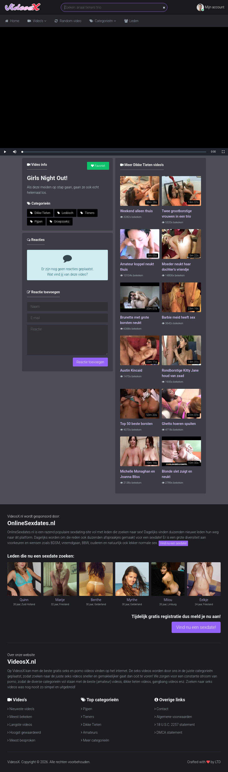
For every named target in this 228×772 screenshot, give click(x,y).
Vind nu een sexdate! (173, 543)
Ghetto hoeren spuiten (179, 424)
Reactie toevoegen (90, 362)
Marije (60, 600)
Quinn (24, 600)
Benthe (96, 600)
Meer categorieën (95, 740)
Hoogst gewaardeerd (24, 732)
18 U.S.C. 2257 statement (174, 724)
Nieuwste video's (20, 709)
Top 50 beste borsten (136, 424)
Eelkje (204, 600)
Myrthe (132, 600)
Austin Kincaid (131, 370)
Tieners (87, 213)
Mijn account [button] (210, 7)
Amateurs (89, 732)
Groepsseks (59, 221)
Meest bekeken (19, 716)
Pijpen (36, 221)
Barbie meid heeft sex (178, 317)
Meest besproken (21, 740)
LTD (218, 762)
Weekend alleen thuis (136, 211)
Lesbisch (65, 213)
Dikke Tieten (40, 213)
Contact (161, 709)
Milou (168, 600)
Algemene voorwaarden (173, 716)
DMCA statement (168, 732)
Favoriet (98, 166)
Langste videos (19, 724)
